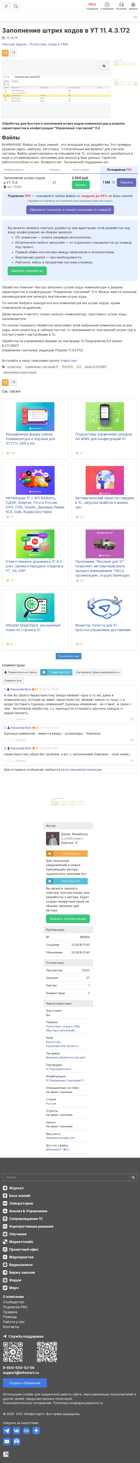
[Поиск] (16, 6)
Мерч (14, 1288)
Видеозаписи (21, 1265)
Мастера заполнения (60, 1030)
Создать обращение (24, 1383)
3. (5, 748)
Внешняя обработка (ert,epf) (66, 1057)
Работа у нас (14, 1322)
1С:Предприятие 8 (58, 1069)
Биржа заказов (22, 1272)
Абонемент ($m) (57, 1149)
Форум (15, 1280)
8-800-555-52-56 (18, 1368)
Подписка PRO (15, 1307)
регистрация (70, 769)
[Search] (70, 1177)
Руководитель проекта (62, 1046)
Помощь (10, 1317)
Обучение (18, 1234)
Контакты (11, 1327)
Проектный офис (24, 1249)
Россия (51, 1103)
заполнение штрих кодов (19, 372)
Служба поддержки (25, 1336)
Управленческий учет (60, 1138)
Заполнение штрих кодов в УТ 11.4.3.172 (66, 30)
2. (5, 728)
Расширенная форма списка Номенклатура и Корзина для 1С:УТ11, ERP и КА (30, 438)
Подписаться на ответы (20, 672)
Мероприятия (21, 1257)
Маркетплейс (21, 1242)
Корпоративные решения (31, 1226)
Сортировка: (98, 672)
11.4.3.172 (67, 366)
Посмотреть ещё (68, 656)
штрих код (14, 366)
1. (5, 689)
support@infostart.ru (21, 1373)
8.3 (79, 366)
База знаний (19, 1196)
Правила (10, 1312)
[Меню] (6, 6)
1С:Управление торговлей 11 (65, 1080)
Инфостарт (69, 360)
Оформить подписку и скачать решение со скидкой (70, 210)
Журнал (16, 1188)
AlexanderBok (20, 689)
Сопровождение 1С (26, 1219)
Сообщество (13, 1302)
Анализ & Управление (28, 1211)
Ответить (21, 719)
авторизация (92, 769)
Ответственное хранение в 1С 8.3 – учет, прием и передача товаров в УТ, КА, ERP (35, 566)
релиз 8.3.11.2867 (95, 366)
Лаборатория (21, 1203)
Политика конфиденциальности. (78, 1403)
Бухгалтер (53, 1042)
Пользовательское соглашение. (27, 1403)
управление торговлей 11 (41, 366)
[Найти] (133, 1177)
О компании (13, 1297)
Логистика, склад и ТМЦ (63, 1026)
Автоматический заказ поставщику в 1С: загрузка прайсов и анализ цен (104, 502)
